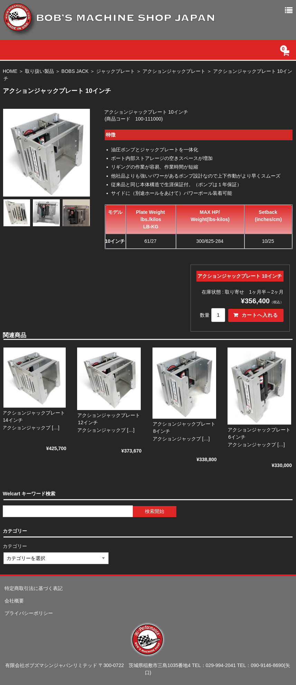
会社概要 (14, 600)
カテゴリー (15, 546)
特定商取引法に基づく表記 (33, 588)
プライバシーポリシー (28, 613)
